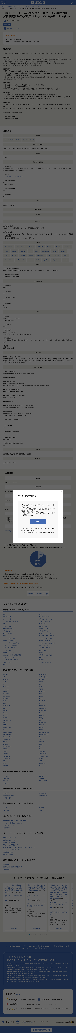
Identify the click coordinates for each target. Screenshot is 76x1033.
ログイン (38, 521)
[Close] (61, 492)
